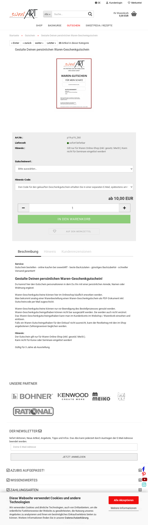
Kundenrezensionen (76, 251)
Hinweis (50, 251)
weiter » (39, 43)
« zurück (27, 43)
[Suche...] (47, 14)
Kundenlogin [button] (114, 3)
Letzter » (51, 43)
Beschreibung (28, 251)
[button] (97, 3)
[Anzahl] (74, 208)
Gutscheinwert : (23, 161)
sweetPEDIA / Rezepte (99, 25)
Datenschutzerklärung (76, 517)
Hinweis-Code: (23, 179)
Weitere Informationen (124, 508)
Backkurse (54, 25)
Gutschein (73, 25)
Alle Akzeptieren (124, 500)
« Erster (15, 43)
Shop (39, 25)
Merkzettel (135, 3)
